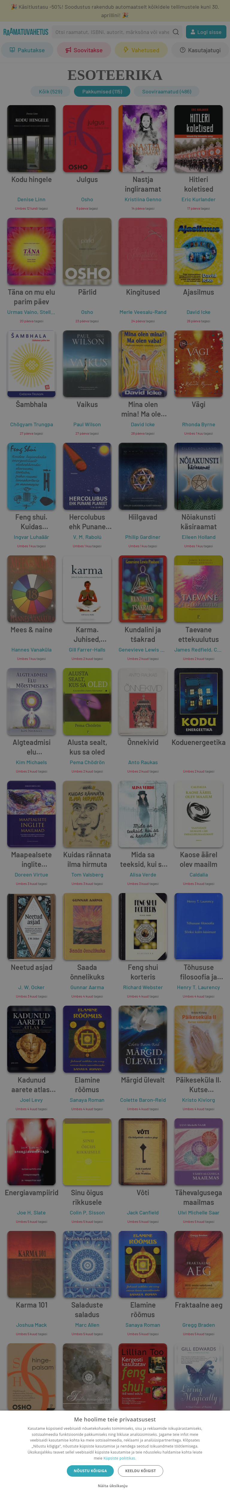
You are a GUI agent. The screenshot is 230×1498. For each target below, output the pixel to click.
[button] (115, 1486)
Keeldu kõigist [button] (140, 1470)
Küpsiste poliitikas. (119, 1458)
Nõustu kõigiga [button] (90, 1470)
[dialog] (115, 1454)
